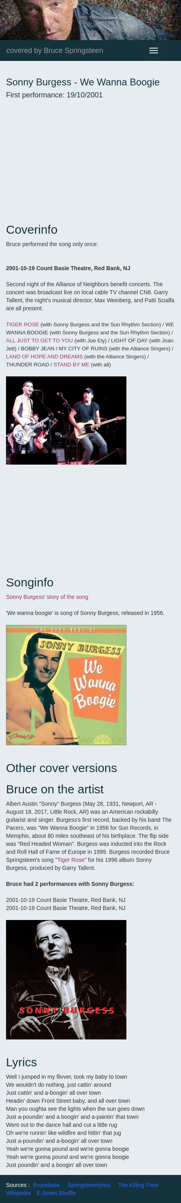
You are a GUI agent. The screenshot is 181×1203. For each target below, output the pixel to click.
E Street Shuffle (56, 1193)
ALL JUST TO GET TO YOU (39, 341)
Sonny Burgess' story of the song (47, 597)
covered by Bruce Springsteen (54, 51)
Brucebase (46, 1185)
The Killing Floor (138, 1185)
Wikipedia (18, 1193)
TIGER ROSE (22, 324)
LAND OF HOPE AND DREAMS (44, 357)
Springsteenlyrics (88, 1185)
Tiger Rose (71, 860)
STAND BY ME (71, 365)
